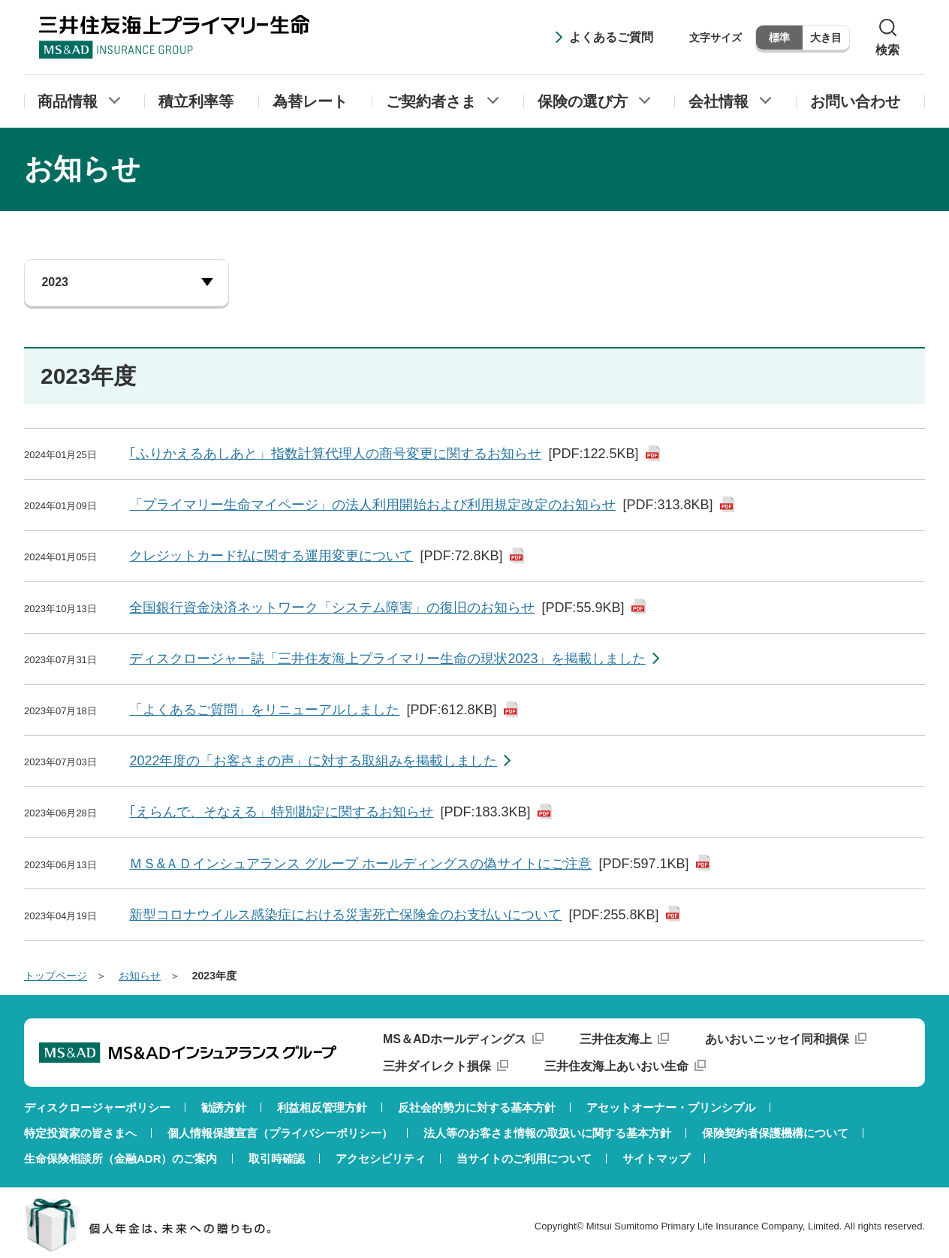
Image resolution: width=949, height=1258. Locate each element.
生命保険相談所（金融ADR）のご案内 (121, 1158)
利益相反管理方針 (322, 1107)
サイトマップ (656, 1158)
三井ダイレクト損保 (437, 1066)
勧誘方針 (223, 1107)
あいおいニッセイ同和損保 (777, 1039)
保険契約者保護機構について (775, 1133)
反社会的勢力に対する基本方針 (477, 1107)
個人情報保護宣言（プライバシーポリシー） (280, 1133)
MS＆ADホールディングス (454, 1039)
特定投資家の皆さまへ (80, 1133)
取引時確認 (277, 1158)
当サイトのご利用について (524, 1158)
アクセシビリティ (381, 1158)
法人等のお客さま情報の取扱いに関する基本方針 (547, 1133)
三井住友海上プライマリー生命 (174, 37)
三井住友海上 (616, 1039)
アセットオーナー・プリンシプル (670, 1107)
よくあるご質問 (611, 37)
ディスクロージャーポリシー (97, 1107)
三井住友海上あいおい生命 (616, 1066)
